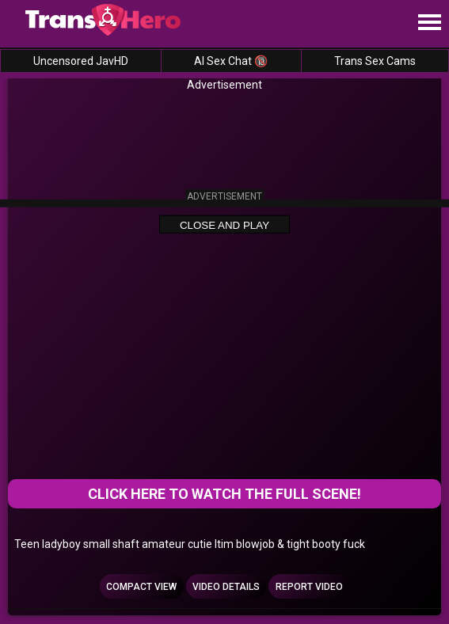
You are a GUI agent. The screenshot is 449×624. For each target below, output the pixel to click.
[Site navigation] (429, 23)
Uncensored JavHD (80, 61)
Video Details (226, 586)
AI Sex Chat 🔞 (231, 61)
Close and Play (224, 224)
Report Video (309, 586)
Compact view (141, 586)
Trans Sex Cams (375, 61)
